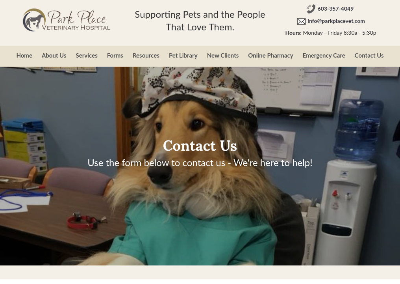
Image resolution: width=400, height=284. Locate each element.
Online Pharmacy (270, 55)
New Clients (223, 55)
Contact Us (369, 55)
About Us (54, 55)
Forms (115, 55)
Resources (146, 55)
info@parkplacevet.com (336, 21)
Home (24, 55)
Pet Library (183, 55)
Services (87, 55)
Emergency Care (324, 55)
